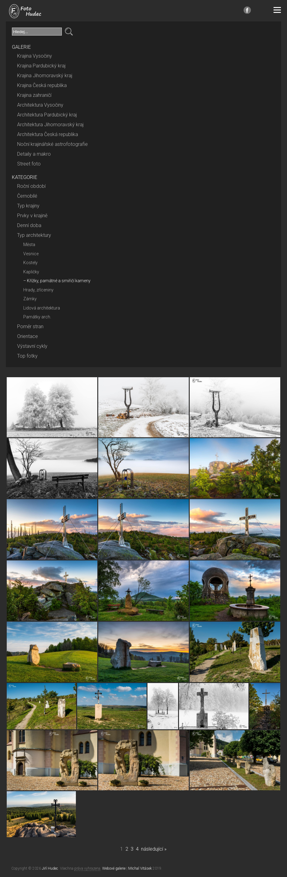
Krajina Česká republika (42, 85)
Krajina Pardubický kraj (41, 66)
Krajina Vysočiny (34, 56)
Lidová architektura (41, 308)
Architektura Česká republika (47, 134)
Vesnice (31, 253)
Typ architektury (34, 235)
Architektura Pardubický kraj (47, 115)
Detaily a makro (34, 154)
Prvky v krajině (32, 215)
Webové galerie (113, 868)
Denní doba (29, 225)
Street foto (29, 164)
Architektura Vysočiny (40, 105)
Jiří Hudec (50, 868)
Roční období (31, 186)
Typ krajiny (28, 206)
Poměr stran (30, 326)
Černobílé (27, 196)
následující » (153, 849)
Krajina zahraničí (34, 95)
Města (29, 244)
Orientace (27, 336)
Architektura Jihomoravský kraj (50, 124)
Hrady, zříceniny (38, 289)
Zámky (30, 298)
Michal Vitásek (140, 868)
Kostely (30, 262)
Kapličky (31, 271)
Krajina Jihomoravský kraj (44, 75)
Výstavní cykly (32, 346)
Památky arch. (37, 316)
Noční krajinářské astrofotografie (52, 144)
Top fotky (27, 356)
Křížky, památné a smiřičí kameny (59, 280)
